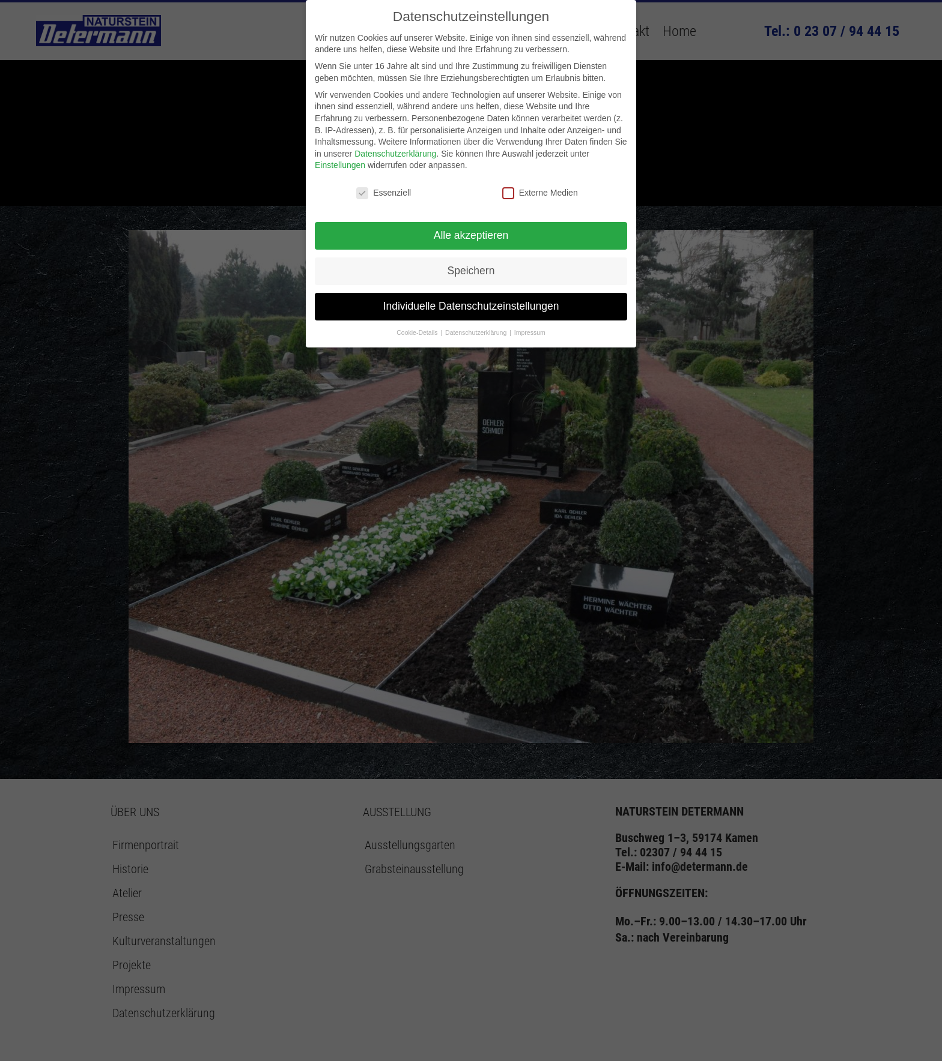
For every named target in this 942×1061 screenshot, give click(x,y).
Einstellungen (340, 165)
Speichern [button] (471, 271)
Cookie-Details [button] (418, 332)
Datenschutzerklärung (395, 153)
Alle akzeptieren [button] (471, 235)
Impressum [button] (529, 332)
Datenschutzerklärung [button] (476, 332)
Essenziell (383, 193)
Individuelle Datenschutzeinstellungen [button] (471, 306)
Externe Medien (540, 193)
